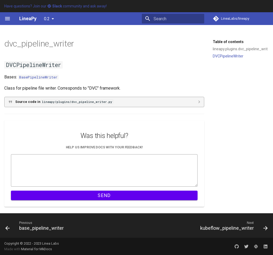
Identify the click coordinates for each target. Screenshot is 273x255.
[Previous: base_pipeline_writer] (35, 225)
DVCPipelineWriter (228, 56)
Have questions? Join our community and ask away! (55, 6)
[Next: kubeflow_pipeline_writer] (233, 225)
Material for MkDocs (36, 249)
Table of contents (228, 42)
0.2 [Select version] (47, 18)
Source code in (64, 102)
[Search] (173, 18)
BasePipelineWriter (38, 77)
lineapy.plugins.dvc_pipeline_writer (240, 49)
